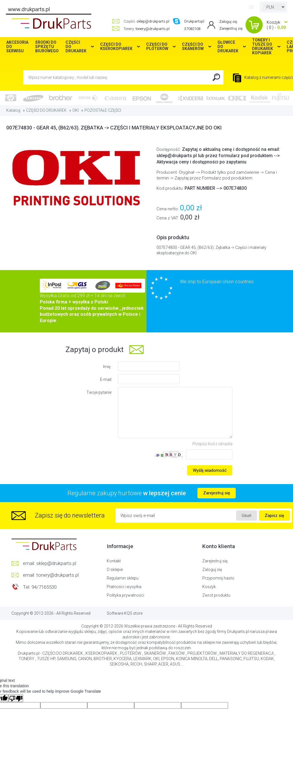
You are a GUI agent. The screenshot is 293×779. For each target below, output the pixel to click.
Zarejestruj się (231, 28)
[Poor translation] (15, 698)
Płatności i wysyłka (124, 586)
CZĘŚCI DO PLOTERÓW (157, 46)
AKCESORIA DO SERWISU (17, 46)
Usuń (246, 515)
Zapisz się (274, 515)
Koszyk (209, 586)
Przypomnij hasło (218, 578)
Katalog (13, 110)
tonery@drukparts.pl (153, 29)
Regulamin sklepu (122, 578)
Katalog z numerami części (263, 77)
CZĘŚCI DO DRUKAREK (46, 110)
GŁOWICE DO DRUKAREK (227, 46)
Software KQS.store (124, 613)
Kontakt (114, 561)
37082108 (192, 29)
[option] (76, 179)
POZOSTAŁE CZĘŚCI (102, 110)
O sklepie (115, 569)
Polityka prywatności (125, 595)
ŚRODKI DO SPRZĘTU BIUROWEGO (47, 46)
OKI (75, 110)
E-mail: (106, 379)
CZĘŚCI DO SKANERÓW (193, 46)
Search (216, 77)
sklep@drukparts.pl (152, 21)
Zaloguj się (228, 21)
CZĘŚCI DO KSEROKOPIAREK (116, 46)
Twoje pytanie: (99, 392)
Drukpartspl (194, 21)
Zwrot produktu (216, 595)
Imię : (107, 366)
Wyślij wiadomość (210, 470)
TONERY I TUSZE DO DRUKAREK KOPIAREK (262, 46)
